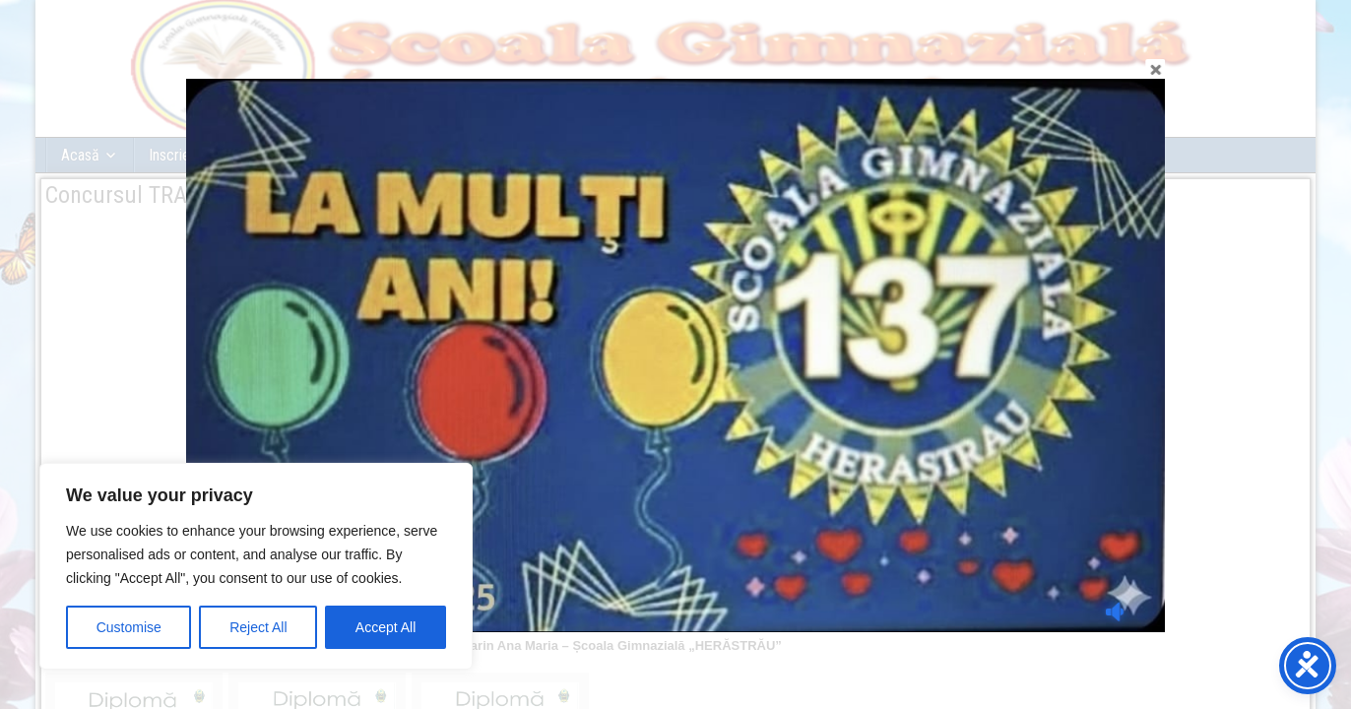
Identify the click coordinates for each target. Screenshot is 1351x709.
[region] (256, 566)
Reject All (258, 627)
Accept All (385, 627)
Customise (128, 627)
